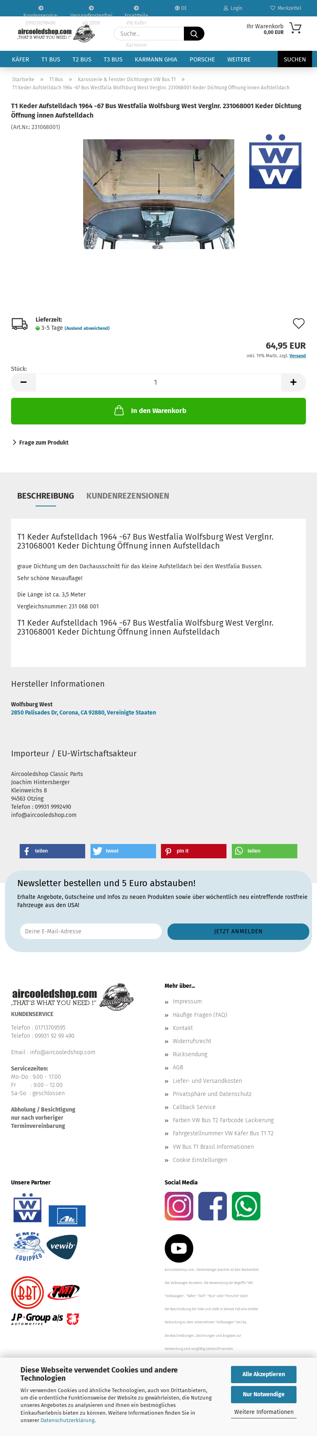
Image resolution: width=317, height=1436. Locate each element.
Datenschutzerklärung (68, 1420)
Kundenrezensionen (127, 496)
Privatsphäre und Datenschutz (212, 1094)
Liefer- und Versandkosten (207, 1081)
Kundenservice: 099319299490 (40, 11)
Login (233, 8)
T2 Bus (81, 59)
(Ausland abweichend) (87, 328)
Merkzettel (285, 8)
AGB (178, 1067)
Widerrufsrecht (192, 1041)
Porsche (202, 59)
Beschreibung (45, 496)
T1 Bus (50, 59)
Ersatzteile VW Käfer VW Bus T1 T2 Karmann (136, 11)
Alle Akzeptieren (263, 1374)
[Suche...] (194, 34)
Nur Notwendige (264, 1394)
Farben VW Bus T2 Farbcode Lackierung (223, 1120)
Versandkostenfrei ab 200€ (91, 11)
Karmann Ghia (156, 59)
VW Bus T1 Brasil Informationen (213, 1146)
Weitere (239, 59)
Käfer (20, 59)
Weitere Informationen (264, 1412)
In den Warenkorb (149, 410)
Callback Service (194, 1107)
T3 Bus (113, 59)
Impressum (187, 1001)
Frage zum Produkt (43, 442)
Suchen (295, 59)
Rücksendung (190, 1054)
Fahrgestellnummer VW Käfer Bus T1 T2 (223, 1133)
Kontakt (183, 1028)
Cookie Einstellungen (200, 1160)
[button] (23, 382)
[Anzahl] (158, 382)
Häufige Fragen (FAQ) (200, 1015)
